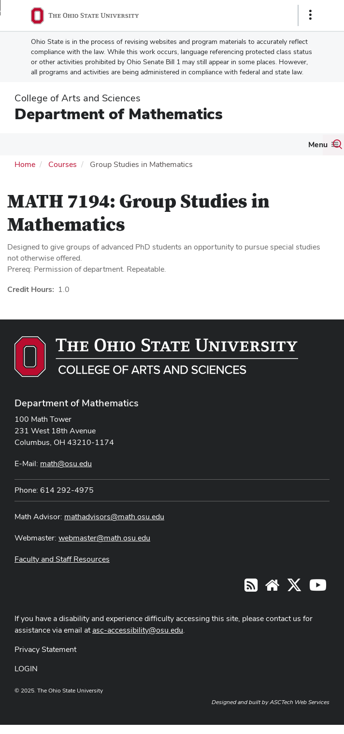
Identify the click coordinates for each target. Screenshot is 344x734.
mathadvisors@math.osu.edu (114, 517)
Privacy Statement (45, 649)
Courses (62, 164)
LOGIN (26, 669)
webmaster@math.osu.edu (104, 538)
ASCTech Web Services (300, 702)
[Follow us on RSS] (251, 588)
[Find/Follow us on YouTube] (272, 588)
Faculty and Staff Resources (62, 559)
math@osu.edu (66, 463)
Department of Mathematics (118, 114)
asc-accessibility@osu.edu (137, 630)
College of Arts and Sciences (77, 98)
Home (24, 164)
